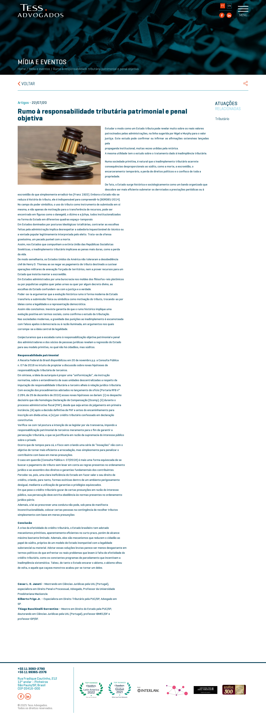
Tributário (222, 119)
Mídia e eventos (39, 69)
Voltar (26, 83)
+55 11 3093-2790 (31, 669)
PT (222, 5)
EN (229, 5)
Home (22, 69)
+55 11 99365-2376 (32, 672)
